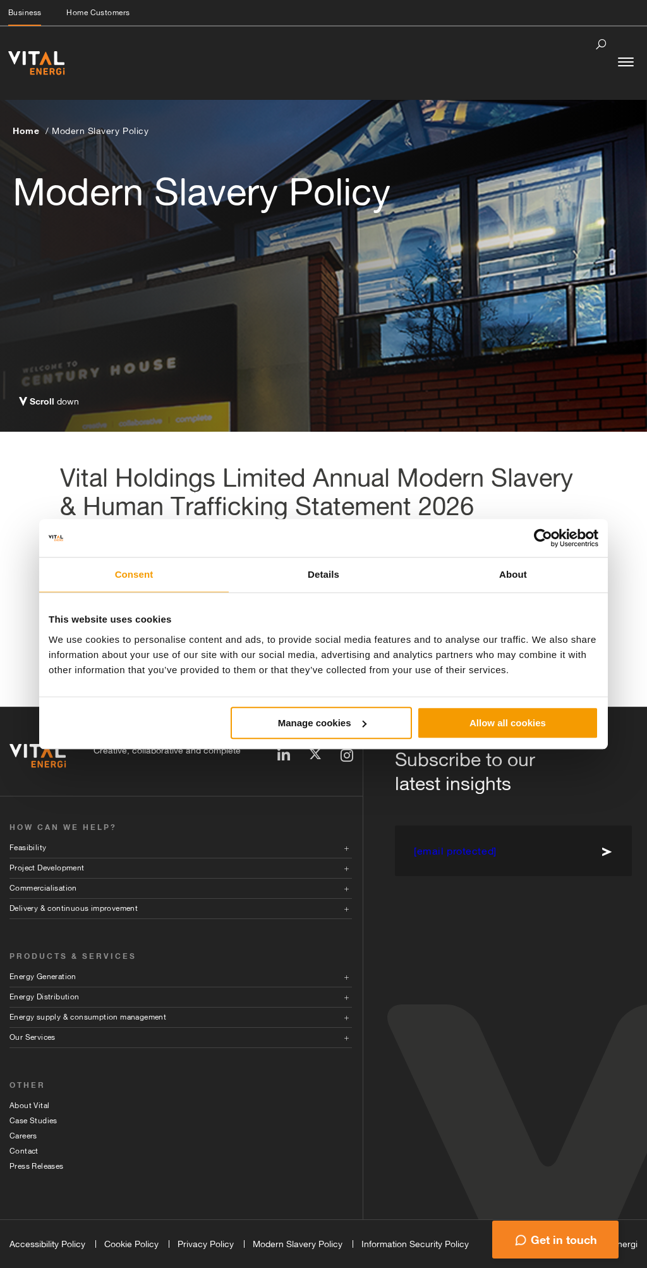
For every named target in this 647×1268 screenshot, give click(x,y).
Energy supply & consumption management (87, 1017)
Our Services (32, 1037)
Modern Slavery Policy (100, 131)
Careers (23, 1135)
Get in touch (564, 1240)
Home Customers (98, 12)
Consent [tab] (134, 574)
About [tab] (513, 574)
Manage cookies (322, 722)
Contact (24, 1151)
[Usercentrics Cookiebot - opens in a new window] (543, 537)
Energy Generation (42, 976)
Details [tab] (323, 574)
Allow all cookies (507, 722)
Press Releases (36, 1166)
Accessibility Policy (47, 1244)
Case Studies (33, 1120)
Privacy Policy (206, 1244)
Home (26, 130)
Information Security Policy (415, 1244)
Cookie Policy (131, 1244)
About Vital (29, 1105)
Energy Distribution (44, 996)
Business (24, 12)
